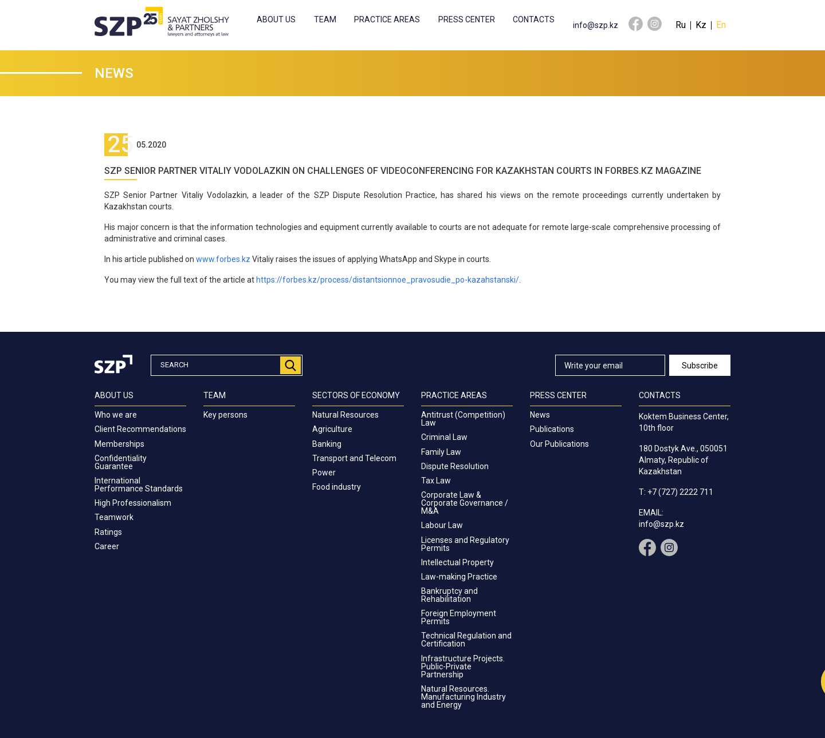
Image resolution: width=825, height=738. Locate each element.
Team (325, 19)
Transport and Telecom (354, 458)
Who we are (116, 415)
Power (324, 473)
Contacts (534, 19)
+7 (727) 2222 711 (680, 492)
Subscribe (700, 365)
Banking (326, 444)
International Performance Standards (139, 485)
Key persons (225, 415)
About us (276, 19)
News (540, 415)
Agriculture (332, 429)
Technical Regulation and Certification (466, 640)
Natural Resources (345, 415)
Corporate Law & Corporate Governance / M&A (464, 503)
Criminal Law (444, 437)
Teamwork (114, 517)
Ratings (108, 532)
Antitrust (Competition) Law (463, 419)
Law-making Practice (459, 577)
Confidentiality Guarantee (121, 462)
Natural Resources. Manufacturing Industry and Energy (463, 697)
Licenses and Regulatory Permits (465, 544)
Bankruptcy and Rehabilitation (449, 595)
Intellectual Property (457, 562)
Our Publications (559, 444)
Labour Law (442, 525)
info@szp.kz (595, 25)
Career (107, 546)
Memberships (119, 444)
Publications (552, 429)
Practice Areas (387, 19)
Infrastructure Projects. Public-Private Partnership (463, 666)
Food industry (336, 487)
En (721, 24)
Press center (466, 19)
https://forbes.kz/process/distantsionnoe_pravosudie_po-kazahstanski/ (387, 279)
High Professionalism (133, 503)
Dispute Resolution (455, 466)
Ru (680, 24)
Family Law (441, 452)
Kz (701, 24)
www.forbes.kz (223, 259)
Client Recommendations (140, 429)
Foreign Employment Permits (458, 617)
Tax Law (436, 481)
